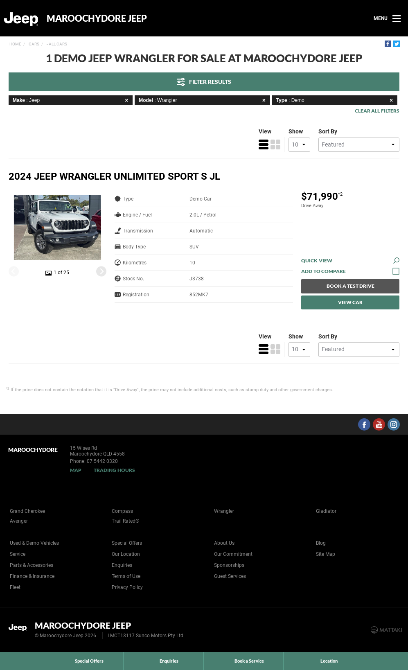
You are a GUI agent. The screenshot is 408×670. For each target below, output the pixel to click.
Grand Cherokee (27, 511)
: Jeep (72, 100)
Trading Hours (114, 470)
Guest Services (230, 576)
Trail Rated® (125, 521)
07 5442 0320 (102, 461)
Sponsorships (229, 565)
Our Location (126, 554)
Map (75, 470)
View (265, 131)
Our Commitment (233, 554)
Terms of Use (126, 576)
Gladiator (326, 511)
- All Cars (56, 44)
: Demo (335, 100)
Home (15, 44)
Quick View (350, 260)
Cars (33, 44)
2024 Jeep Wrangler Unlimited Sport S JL (114, 176)
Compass (122, 511)
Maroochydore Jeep (97, 18)
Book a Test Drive (350, 286)
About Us (224, 543)
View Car (350, 302)
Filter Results (204, 82)
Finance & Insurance (32, 576)
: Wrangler (203, 100)
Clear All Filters (377, 111)
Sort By (327, 131)
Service (17, 554)
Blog (321, 543)
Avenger (19, 521)
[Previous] (14, 271)
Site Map (325, 554)
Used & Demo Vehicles (34, 543)
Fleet (15, 587)
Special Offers (127, 543)
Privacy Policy (127, 587)
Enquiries (122, 565)
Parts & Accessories (31, 565)
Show (296, 131)
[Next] (101, 271)
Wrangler (224, 511)
